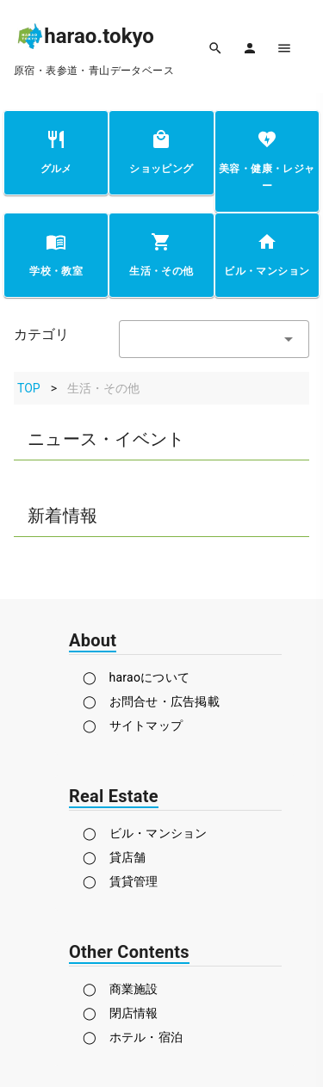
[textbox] (214, 339)
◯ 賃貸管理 (120, 881)
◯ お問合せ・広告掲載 (151, 701)
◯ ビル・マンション (145, 833)
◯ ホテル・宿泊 (133, 1037)
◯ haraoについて (136, 677)
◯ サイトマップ (133, 725)
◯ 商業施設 (120, 989)
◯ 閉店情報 (120, 1013)
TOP (28, 388)
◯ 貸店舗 (114, 857)
